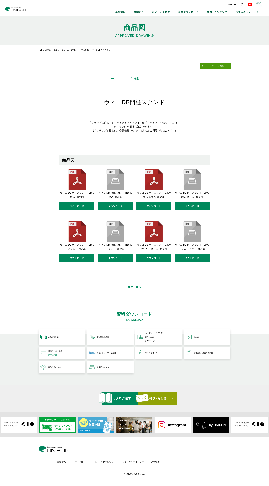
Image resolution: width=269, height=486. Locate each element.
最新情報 (90, 461)
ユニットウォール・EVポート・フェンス (71, 50)
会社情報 (147, 10)
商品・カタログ (181, 10)
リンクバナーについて (135, 461)
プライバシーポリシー (164, 461)
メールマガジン (109, 461)
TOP (40, 50)
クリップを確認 (222, 66)
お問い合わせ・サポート (253, 10)
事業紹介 (163, 10)
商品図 (48, 50)
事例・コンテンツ (227, 10)
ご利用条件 (187, 461)
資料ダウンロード (203, 10)
